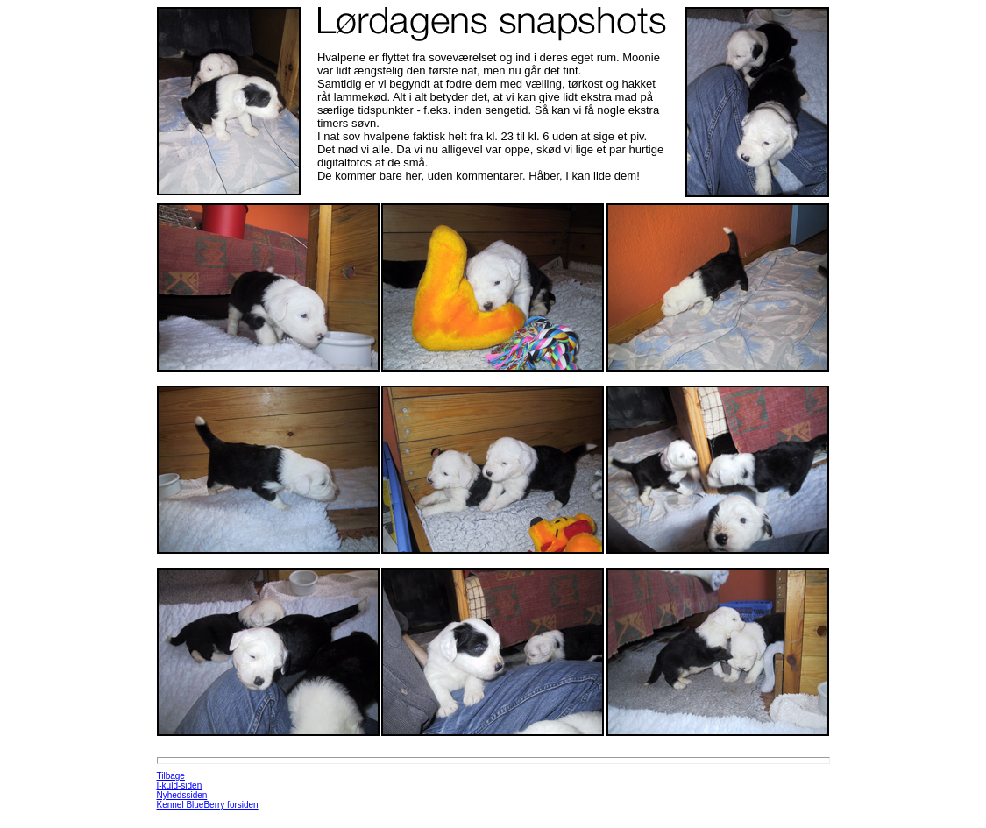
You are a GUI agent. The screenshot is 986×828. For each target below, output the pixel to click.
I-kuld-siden (179, 785)
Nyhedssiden (182, 795)
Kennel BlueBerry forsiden (208, 805)
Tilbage (171, 776)
